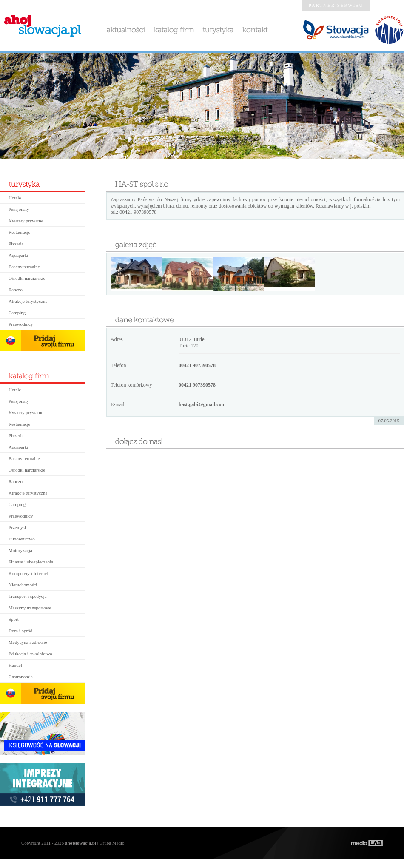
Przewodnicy (21, 324)
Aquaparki (18, 255)
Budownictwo (22, 538)
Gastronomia (21, 676)
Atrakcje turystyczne (28, 301)
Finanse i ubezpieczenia (31, 561)
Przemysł (17, 527)
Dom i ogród (20, 630)
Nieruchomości (23, 584)
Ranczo (16, 289)
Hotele (15, 197)
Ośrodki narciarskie (27, 278)
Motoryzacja (20, 550)
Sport (14, 619)
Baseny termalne (24, 266)
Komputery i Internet (28, 573)
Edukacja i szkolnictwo (30, 653)
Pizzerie (16, 243)
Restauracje (19, 232)
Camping (17, 312)
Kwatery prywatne (26, 220)
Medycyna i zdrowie (28, 642)
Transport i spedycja (27, 596)
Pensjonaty (19, 209)
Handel (15, 665)
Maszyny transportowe (30, 607)
